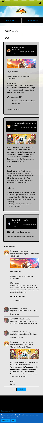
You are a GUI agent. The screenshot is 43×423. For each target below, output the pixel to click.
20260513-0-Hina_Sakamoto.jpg (18, 232)
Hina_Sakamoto (16, 224)
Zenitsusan (15, 52)
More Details (5, 420)
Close (13, 420)
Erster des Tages (31, 310)
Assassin (14, 308)
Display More (21, 389)
